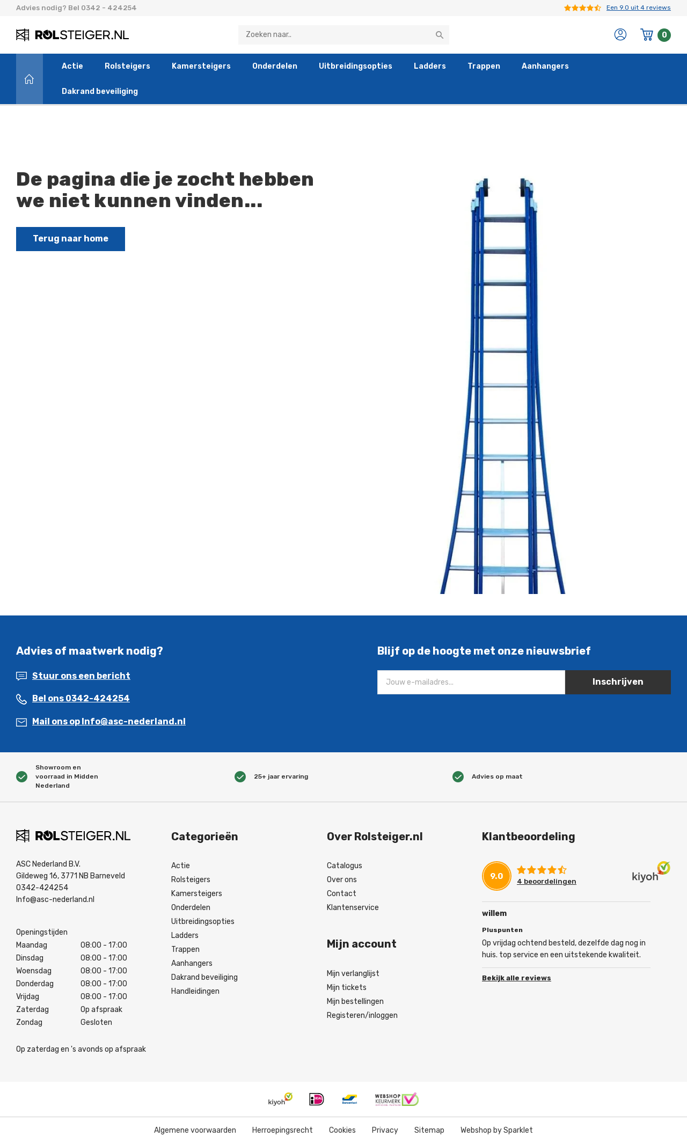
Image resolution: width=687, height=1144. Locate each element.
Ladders (430, 66)
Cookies (342, 1130)
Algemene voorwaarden (195, 1130)
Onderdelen (274, 66)
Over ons (342, 879)
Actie (72, 66)
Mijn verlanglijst (353, 973)
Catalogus (344, 865)
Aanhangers (545, 66)
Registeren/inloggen (362, 1015)
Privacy (385, 1130)
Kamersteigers (201, 66)
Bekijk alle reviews (516, 978)
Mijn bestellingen (355, 1001)
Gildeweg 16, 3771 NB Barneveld (70, 876)
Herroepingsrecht (282, 1130)
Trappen (483, 66)
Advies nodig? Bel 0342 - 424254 (76, 8)
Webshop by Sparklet (497, 1130)
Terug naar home (70, 238)
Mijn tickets (347, 987)
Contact (341, 893)
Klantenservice (353, 907)
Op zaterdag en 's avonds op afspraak (81, 1049)
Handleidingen (195, 991)
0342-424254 (42, 887)
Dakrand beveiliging (100, 91)
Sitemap (429, 1130)
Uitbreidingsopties (355, 66)
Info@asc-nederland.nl (55, 899)
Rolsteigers (127, 66)
